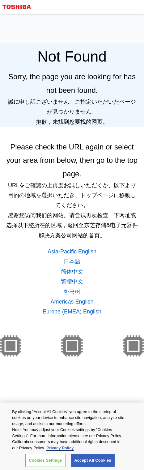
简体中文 (72, 272)
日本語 (72, 261)
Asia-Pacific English (72, 251)
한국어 (72, 292)
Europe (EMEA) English (72, 311)
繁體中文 (72, 281)
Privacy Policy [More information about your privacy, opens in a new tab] (60, 448)
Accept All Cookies (92, 460)
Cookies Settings (45, 460)
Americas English (71, 302)
